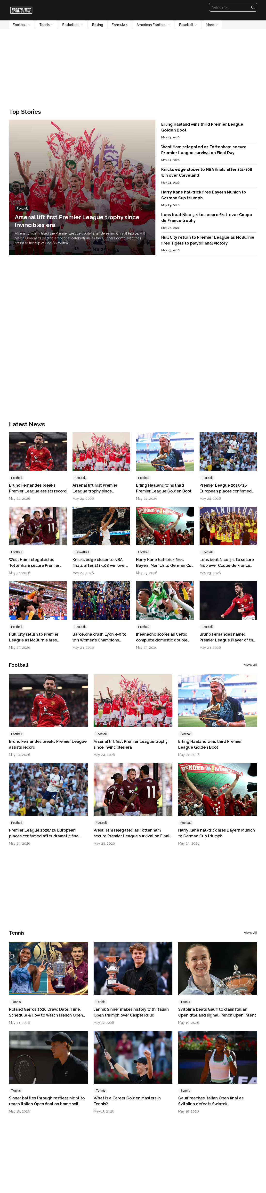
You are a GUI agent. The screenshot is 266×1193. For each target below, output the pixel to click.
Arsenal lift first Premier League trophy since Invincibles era (95, 491)
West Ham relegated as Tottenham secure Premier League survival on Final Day (36, 565)
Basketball (72, 25)
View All (250, 665)
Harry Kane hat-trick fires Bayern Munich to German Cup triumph (165, 565)
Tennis (46, 25)
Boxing (97, 25)
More (212, 25)
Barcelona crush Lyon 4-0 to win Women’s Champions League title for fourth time (99, 640)
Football (22, 25)
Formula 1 (120, 25)
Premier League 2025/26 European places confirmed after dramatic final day (226, 491)
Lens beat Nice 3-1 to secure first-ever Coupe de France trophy (227, 565)
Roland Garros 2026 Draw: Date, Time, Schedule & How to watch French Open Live (46, 1015)
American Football (153, 25)
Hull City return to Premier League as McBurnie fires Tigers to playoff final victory (36, 640)
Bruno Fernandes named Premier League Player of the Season (228, 640)
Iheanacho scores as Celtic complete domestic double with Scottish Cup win (161, 640)
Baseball (188, 25)
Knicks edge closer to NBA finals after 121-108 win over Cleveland (99, 565)
